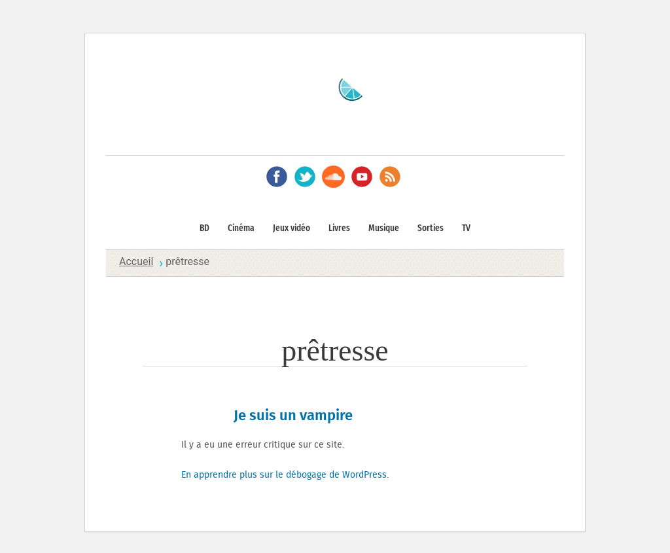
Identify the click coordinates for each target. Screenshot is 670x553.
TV (466, 228)
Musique (383, 228)
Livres (339, 228)
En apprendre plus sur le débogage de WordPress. (285, 475)
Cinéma (241, 228)
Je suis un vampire (293, 416)
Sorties (430, 228)
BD (204, 228)
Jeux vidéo (291, 228)
